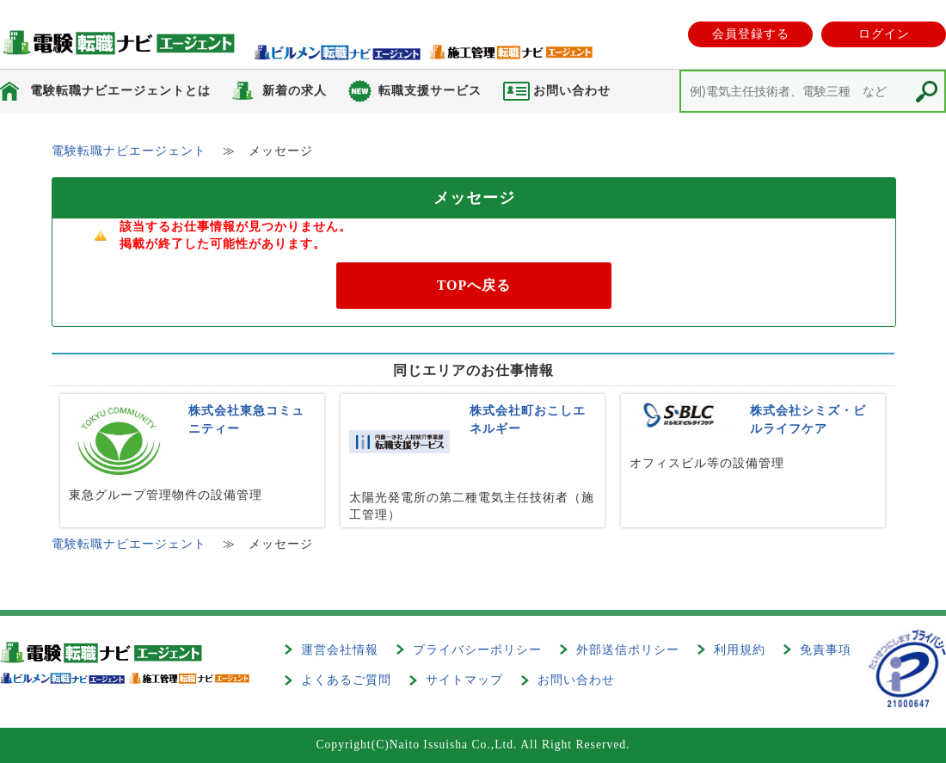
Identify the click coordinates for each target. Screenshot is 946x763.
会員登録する (750, 34)
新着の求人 (294, 90)
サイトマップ (464, 680)
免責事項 (825, 649)
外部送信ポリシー (627, 649)
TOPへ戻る (474, 285)
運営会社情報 (339, 649)
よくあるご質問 (346, 680)
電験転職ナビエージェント (129, 151)
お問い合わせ (576, 680)
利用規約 (739, 649)
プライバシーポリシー (477, 649)
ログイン (884, 34)
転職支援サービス (430, 90)
